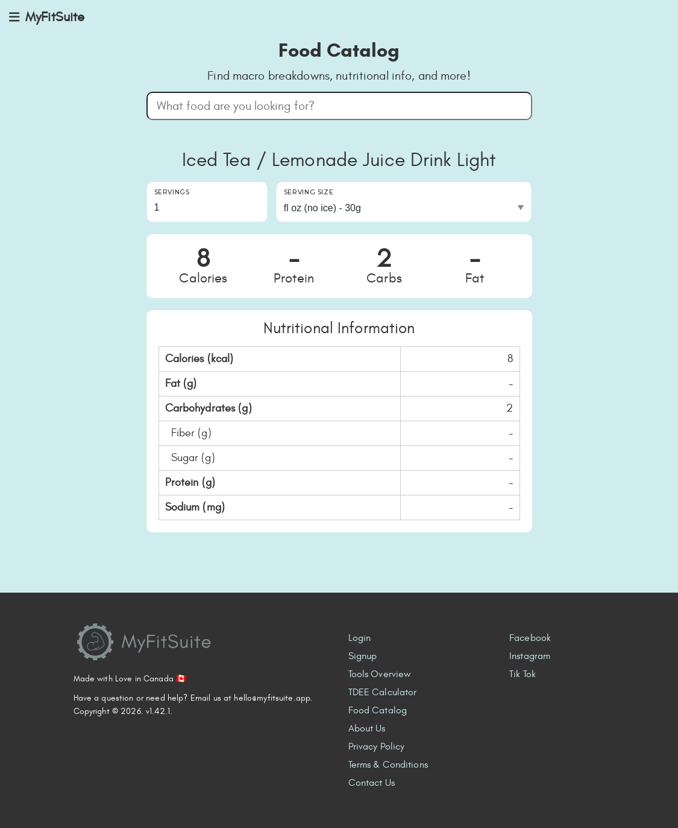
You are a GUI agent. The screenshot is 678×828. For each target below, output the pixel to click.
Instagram (529, 656)
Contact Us (371, 782)
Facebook (530, 637)
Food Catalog (377, 710)
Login (359, 637)
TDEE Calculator (382, 692)
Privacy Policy (376, 746)
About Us (367, 728)
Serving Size (309, 192)
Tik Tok (522, 674)
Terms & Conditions (388, 764)
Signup (362, 656)
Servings (172, 192)
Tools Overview (380, 674)
